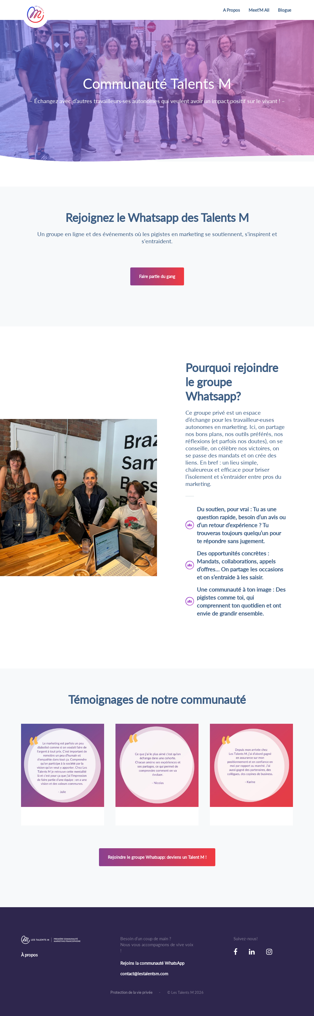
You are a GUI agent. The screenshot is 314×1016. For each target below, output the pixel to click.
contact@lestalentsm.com (144, 973)
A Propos (231, 10)
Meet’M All (259, 10)
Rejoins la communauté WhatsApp (152, 963)
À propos (29, 954)
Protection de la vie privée (131, 992)
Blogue (284, 10)
